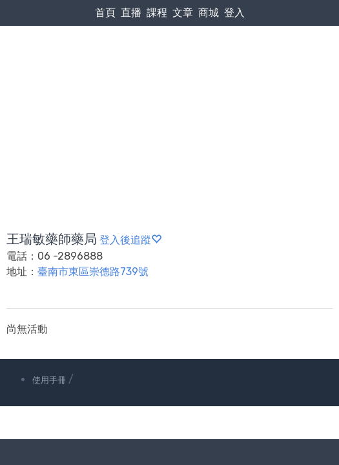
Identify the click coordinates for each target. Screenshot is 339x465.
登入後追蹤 (130, 240)
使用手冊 (49, 380)
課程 (157, 12)
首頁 (105, 12)
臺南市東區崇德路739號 (93, 271)
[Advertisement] (169, 97)
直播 (131, 12)
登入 (234, 12)
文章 (182, 12)
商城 (208, 12)
